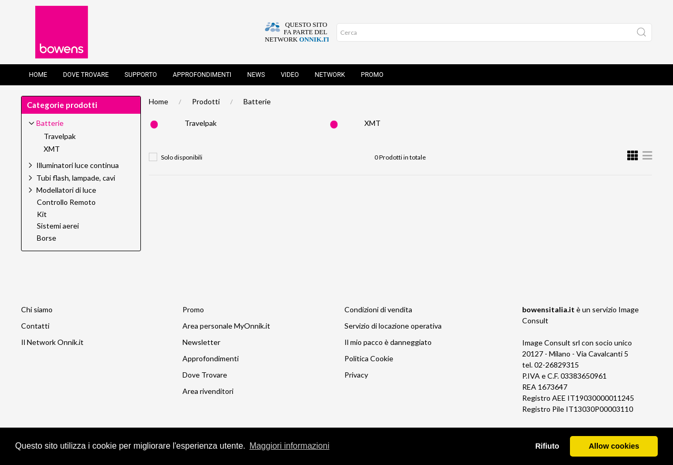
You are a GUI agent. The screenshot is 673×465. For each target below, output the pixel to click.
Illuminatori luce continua (77, 165)
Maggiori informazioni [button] (289, 445)
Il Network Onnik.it (52, 342)
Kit (42, 214)
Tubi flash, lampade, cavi (75, 177)
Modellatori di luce (66, 189)
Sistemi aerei (58, 226)
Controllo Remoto (66, 202)
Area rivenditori (207, 391)
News (256, 74)
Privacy (356, 374)
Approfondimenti (201, 74)
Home (38, 74)
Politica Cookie (368, 358)
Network (330, 74)
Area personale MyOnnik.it (226, 325)
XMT (372, 122)
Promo (372, 74)
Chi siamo (37, 309)
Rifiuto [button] (547, 446)
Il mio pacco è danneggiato (388, 342)
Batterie (257, 101)
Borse (46, 238)
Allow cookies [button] (614, 446)
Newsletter (201, 342)
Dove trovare (86, 74)
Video (290, 74)
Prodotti (206, 101)
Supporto (141, 74)
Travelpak (201, 122)
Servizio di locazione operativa (393, 325)
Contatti (35, 325)
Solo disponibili (181, 157)
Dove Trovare (204, 374)
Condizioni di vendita (378, 309)
